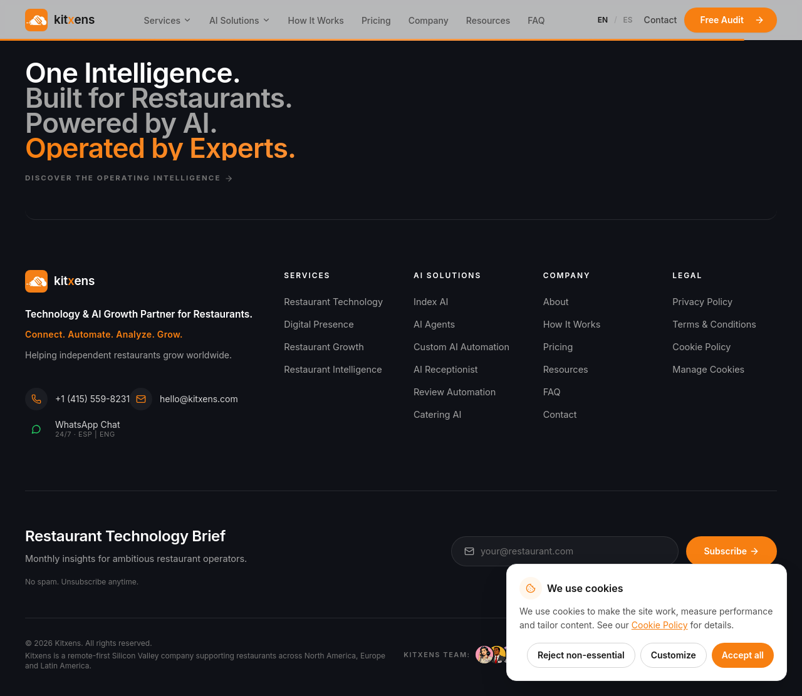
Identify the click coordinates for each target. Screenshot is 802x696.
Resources (488, 20)
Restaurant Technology (333, 301)
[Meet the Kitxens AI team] (480, 654)
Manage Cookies (708, 369)
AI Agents (434, 324)
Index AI (431, 301)
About (556, 301)
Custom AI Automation (461, 346)
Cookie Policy (701, 346)
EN (603, 19)
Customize (673, 655)
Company (429, 20)
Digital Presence (318, 324)
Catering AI (437, 414)
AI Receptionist (446, 369)
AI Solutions (240, 20)
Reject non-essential (581, 655)
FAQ (536, 20)
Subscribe (731, 551)
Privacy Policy (702, 301)
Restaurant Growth (323, 346)
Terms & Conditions (714, 324)
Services (168, 20)
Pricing (376, 20)
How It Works (316, 20)
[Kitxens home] (60, 20)
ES (628, 19)
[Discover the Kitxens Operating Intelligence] (401, 140)
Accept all (743, 655)
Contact (660, 19)
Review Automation (455, 392)
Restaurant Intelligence (333, 369)
